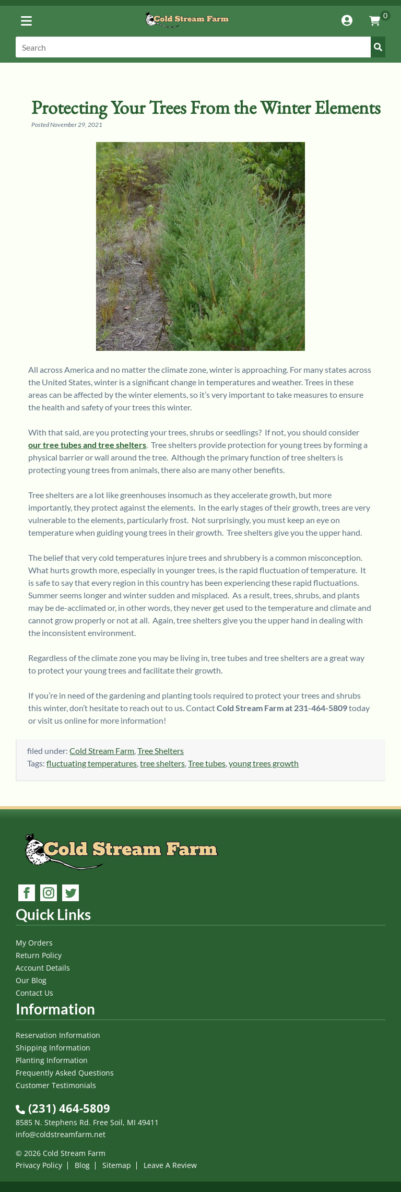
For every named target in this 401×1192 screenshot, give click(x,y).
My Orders (34, 943)
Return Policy (39, 955)
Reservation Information (58, 1035)
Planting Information (52, 1060)
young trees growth (264, 763)
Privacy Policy (39, 1165)
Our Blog (31, 980)
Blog (82, 1165)
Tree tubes (207, 763)
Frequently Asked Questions (65, 1073)
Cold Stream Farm (101, 751)
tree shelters (162, 763)
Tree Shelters (160, 751)
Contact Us (34, 993)
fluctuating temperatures (91, 763)
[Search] (200, 47)
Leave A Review (170, 1165)
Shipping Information (53, 1048)
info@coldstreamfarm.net (60, 1134)
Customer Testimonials (56, 1085)
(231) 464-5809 (63, 1108)
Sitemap (116, 1165)
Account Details (43, 968)
